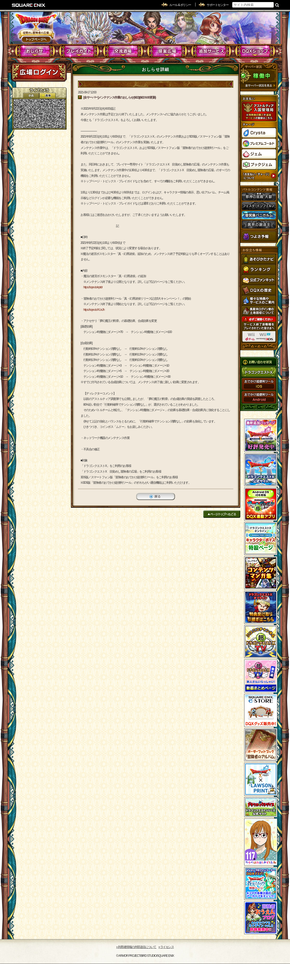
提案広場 (167, 51)
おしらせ (35, 51)
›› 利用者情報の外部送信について (136, 947)
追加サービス (211, 51)
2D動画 (31, 95)
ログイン (39, 72)
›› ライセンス (166, 947)
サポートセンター (217, 5)
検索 (277, 5)
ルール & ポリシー (180, 5)
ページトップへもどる (221, 514)
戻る (155, 496)
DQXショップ (255, 51)
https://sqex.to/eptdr (93, 287)
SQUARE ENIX (29, 5)
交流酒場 (123, 51)
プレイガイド (79, 51)
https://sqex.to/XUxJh (94, 310)
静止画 (47, 95)
